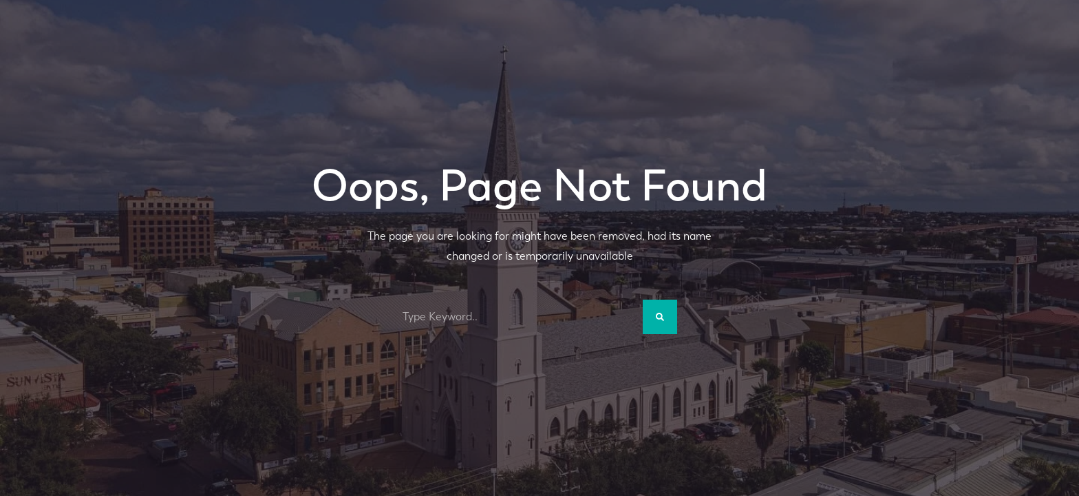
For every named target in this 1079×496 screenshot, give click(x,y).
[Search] (660, 317)
